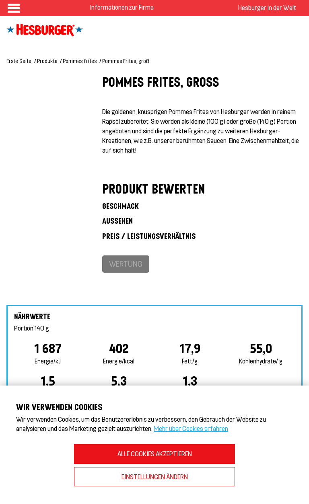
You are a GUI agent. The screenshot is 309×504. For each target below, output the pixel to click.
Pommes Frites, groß (125, 60)
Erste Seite (18, 60)
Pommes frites (80, 60)
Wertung (125, 263)
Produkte (47, 60)
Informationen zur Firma (122, 7)
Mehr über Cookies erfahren (191, 428)
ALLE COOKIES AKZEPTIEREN (154, 453)
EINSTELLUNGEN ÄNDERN (155, 476)
